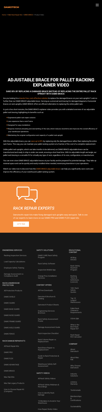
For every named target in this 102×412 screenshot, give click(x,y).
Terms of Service (91, 395)
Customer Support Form (88, 299)
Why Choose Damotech (72, 317)
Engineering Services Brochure (48, 287)
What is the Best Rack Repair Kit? (73, 294)
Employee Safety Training (12, 261)
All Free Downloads (43, 277)
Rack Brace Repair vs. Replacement (44, 308)
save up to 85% (37, 141)
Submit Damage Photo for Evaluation (89, 280)
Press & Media (73, 344)
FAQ (84, 292)
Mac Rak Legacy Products (12, 328)
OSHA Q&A (71, 290)
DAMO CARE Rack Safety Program (45, 255)
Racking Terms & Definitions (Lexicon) (74, 267)
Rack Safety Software (44, 260)
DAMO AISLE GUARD (10, 297)
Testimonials (72, 329)
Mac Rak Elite (7, 325)
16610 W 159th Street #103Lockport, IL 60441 (89, 261)
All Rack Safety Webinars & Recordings (46, 333)
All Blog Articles (73, 257)
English (43, 369)
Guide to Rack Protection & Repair (46, 313)
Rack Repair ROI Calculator (73, 299)
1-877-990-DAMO (90, 254)
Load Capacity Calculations (13, 258)
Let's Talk (22, 224)
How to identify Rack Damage (47, 337)
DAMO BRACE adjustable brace (48, 169)
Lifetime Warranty (74, 326)
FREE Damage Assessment (88, 274)
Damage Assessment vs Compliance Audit (12, 265)
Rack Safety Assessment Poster (46, 291)
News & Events (73, 341)
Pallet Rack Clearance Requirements (72, 284)
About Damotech (73, 309)
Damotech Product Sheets (46, 284)
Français (50, 369)
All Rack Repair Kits (10, 309)
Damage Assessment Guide (47, 295)
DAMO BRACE (7, 322)
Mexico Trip (88, 323)
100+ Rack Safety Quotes (74, 273)
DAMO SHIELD (8, 281)
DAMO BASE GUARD (10, 287)
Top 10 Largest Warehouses (73, 278)
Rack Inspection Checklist (46, 298)
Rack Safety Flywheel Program (74, 261)
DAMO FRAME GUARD (10, 293)
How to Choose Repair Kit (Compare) (12, 333)
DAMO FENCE (7, 300)
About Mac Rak (73, 313)
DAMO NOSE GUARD (10, 290)
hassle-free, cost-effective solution (34, 98)
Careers (86, 315)
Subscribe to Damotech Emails (81, 353)
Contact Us (87, 267)
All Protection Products (11, 277)
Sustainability (72, 338)
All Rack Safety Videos (44, 329)
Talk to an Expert (89, 270)
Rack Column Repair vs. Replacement (45, 303)
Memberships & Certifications (73, 333)
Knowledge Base (90, 295)
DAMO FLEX (7, 316)
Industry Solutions (71, 322)
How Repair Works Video (45, 345)
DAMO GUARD (7, 284)
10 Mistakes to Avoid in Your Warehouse (47, 341)
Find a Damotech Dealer (90, 304)
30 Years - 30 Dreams (88, 319)
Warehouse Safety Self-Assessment (45, 318)
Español (58, 369)
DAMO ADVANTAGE (10, 319)
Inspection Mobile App (44, 263)
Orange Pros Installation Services (45, 267)
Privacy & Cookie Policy (78, 395)
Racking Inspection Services (13, 254)
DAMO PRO (6, 312)
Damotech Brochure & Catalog (47, 281)
